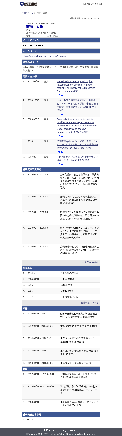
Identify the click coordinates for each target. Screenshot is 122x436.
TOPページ (28, 13)
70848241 (28, 419)
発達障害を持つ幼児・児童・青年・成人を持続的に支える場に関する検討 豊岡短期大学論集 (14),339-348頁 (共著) (77, 144)
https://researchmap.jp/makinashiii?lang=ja (44, 56)
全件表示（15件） (90, 302)
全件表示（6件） (90, 262)
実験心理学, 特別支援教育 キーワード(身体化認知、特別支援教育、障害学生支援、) (60, 69)
